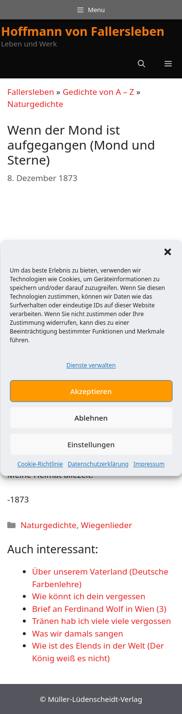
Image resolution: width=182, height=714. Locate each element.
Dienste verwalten (91, 372)
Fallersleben (30, 91)
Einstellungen (91, 451)
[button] (167, 258)
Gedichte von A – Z (98, 91)
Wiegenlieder (106, 525)
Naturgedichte (35, 103)
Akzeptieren (91, 398)
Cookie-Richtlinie (40, 471)
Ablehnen (91, 424)
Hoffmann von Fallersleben (83, 31)
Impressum (149, 471)
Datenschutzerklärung (98, 471)
